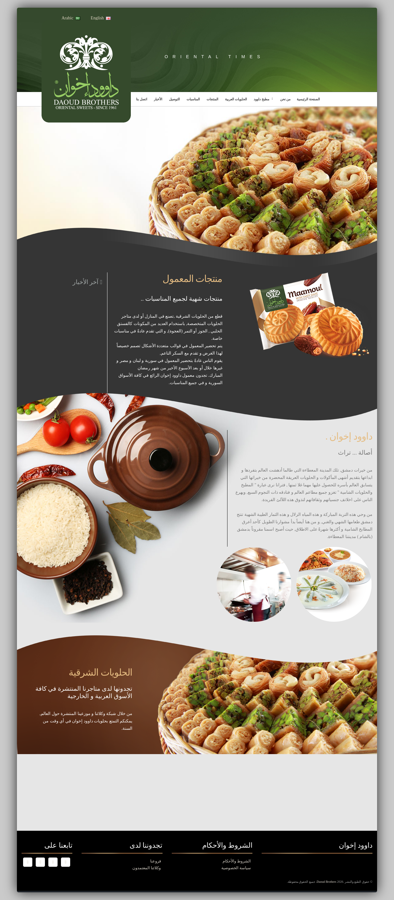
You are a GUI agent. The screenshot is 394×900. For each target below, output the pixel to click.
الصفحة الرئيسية (308, 99)
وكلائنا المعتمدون (146, 868)
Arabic (71, 18)
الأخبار (158, 99)
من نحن (285, 99)
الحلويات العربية (236, 99)
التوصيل (174, 99)
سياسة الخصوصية (236, 868)
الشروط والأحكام (237, 861)
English (101, 18)
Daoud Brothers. (326, 881)
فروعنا (155, 861)
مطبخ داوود (261, 99)
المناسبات (193, 99)
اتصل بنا (141, 99)
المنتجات (212, 99)
